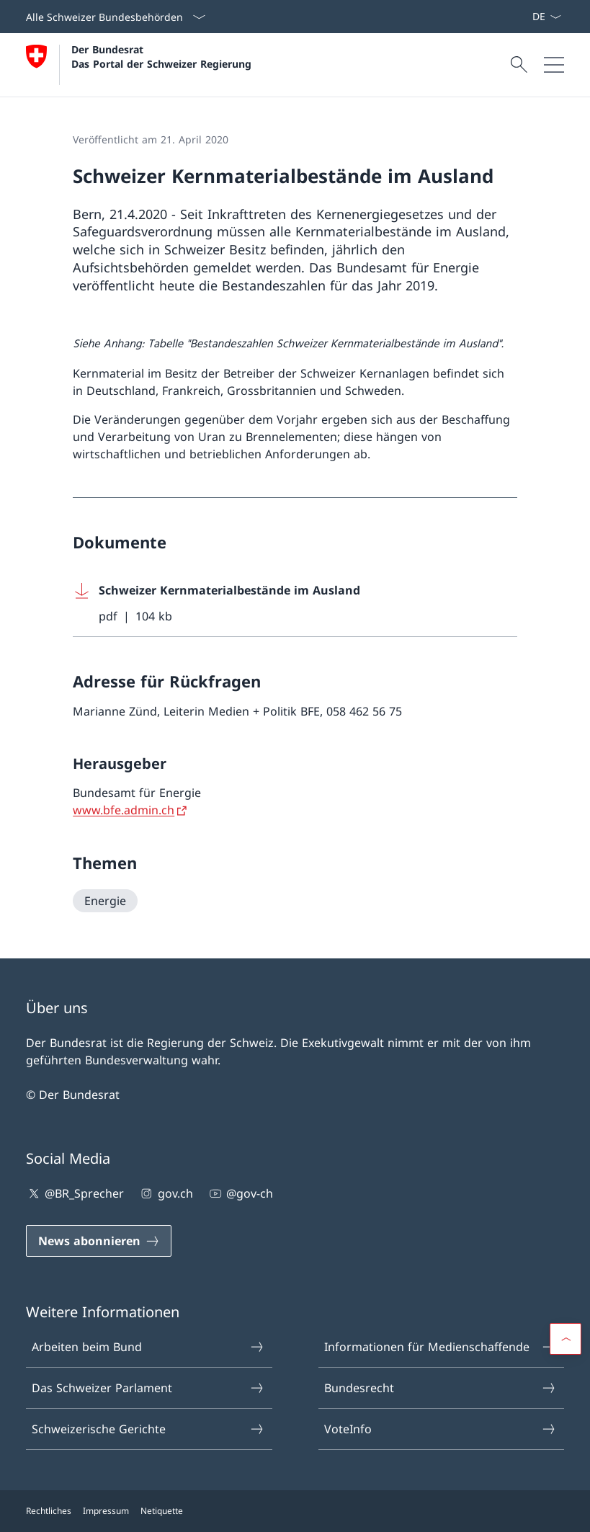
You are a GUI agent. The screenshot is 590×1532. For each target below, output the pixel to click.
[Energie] (105, 901)
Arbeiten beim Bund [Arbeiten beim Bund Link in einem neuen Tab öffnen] (148, 1346)
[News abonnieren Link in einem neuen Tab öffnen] (526, 16)
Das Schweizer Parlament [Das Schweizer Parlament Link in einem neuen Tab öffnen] (148, 1388)
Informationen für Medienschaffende (440, 1346)
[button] (565, 1339)
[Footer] (295, 1511)
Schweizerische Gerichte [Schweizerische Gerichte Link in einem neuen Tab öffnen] (148, 1429)
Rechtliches (48, 1511)
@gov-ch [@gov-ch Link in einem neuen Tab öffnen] (240, 1193)
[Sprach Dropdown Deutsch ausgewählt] (546, 16)
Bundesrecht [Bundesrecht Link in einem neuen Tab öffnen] (440, 1388)
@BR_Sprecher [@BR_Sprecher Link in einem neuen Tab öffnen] (75, 1193)
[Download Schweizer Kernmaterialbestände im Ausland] (295, 603)
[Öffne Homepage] (138, 65)
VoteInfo (440, 1429)
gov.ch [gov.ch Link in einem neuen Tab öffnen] (165, 1193)
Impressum (106, 1511)
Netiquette (161, 1511)
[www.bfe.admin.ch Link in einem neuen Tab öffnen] (131, 810)
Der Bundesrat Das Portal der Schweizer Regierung (161, 56)
